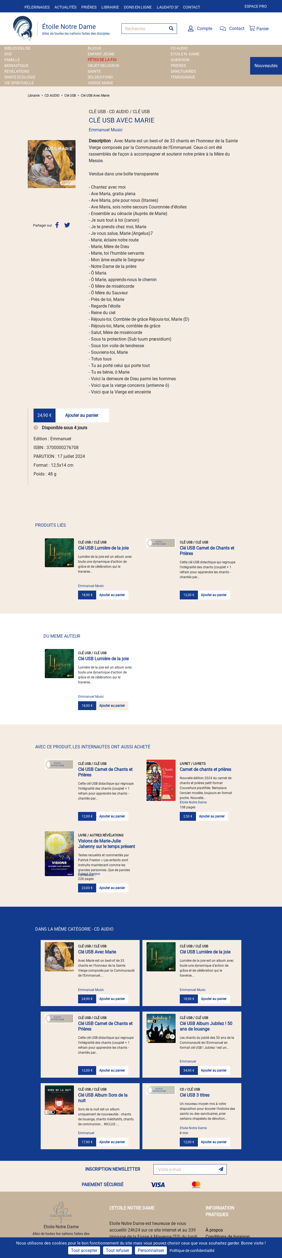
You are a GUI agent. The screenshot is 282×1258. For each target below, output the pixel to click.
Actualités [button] (65, 7)
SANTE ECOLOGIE (19, 77)
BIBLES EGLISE (17, 48)
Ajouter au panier (81, 415)
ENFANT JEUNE (101, 54)
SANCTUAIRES (183, 71)
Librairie (110, 7)
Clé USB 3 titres (194, 1095)
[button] (31, 164)
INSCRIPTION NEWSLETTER (112, 1169)
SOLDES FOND (100, 77)
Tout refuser (117, 1250)
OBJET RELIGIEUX (103, 65)
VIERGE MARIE (100, 83)
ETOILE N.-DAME (185, 54)
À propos (214, 1230)
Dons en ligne (138, 7)
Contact (191, 7)
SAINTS (94, 71)
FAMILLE (12, 60)
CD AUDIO (179, 48)
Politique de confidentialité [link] (192, 1250)
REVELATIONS (16, 71)
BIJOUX (94, 48)
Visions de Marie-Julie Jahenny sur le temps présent (106, 843)
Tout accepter (84, 1250)
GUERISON (180, 60)
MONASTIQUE (16, 65)
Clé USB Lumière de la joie (103, 548)
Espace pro (256, 6)
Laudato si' (167, 7)
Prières (88, 7)
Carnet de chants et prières (205, 769)
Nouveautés (266, 65)
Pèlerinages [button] (36, 7)
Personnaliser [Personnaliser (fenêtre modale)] (151, 1250)
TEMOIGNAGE (183, 77)
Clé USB (70, 95)
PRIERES (178, 65)
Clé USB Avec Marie (95, 95)
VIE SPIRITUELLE (19, 83)
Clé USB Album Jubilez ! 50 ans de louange (206, 1026)
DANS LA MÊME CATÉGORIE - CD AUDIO (74, 929)
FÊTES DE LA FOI (102, 60)
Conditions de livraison (228, 1236)
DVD (8, 54)
